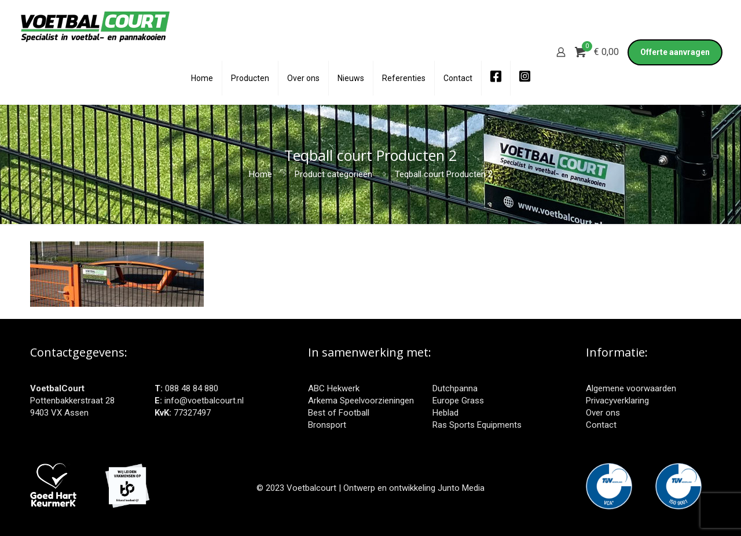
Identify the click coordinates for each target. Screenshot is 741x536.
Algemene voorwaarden (631, 388)
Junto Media (461, 488)
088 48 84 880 (191, 388)
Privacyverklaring (617, 400)
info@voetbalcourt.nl (204, 400)
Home (260, 174)
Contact (601, 425)
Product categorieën (333, 174)
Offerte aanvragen (675, 52)
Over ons (603, 412)
